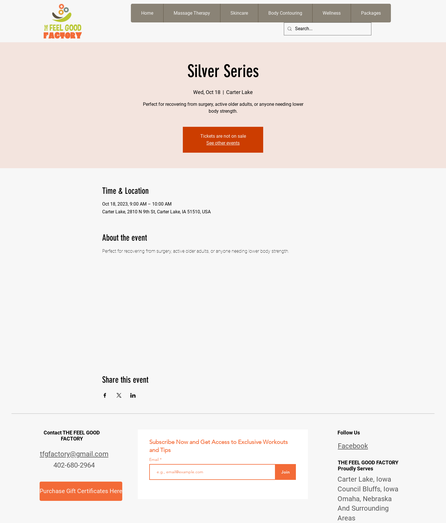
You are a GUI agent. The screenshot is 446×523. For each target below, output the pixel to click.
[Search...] (327, 29)
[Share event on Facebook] (105, 395)
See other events (223, 143)
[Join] (285, 472)
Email (154, 459)
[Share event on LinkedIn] (133, 395)
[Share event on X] (119, 395)
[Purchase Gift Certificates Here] (81, 491)
